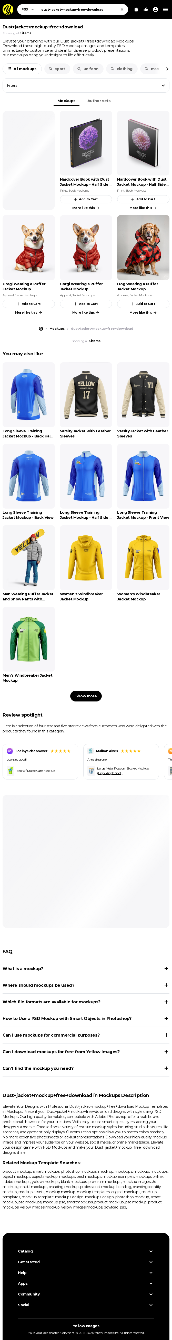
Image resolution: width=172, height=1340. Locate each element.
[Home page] (41, 329)
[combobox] (83, 9)
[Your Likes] (146, 9)
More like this (86, 208)
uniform (87, 69)
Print (63, 190)
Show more (86, 696)
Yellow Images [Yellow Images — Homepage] (86, 1326)
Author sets (99, 100)
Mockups (66, 100)
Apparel (8, 295)
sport (56, 69)
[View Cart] (136, 9)
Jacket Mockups (26, 295)
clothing (121, 69)
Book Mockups (78, 190)
